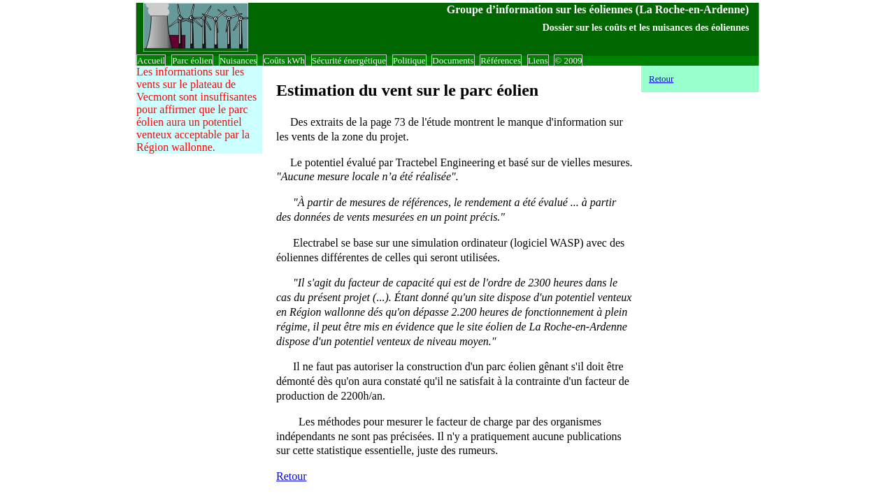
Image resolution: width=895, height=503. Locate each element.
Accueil (151, 60)
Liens (538, 60)
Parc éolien (192, 60)
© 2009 (568, 60)
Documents (452, 60)
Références (500, 60)
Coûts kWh (284, 60)
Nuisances (238, 60)
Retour (291, 476)
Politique (409, 60)
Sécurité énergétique (349, 60)
